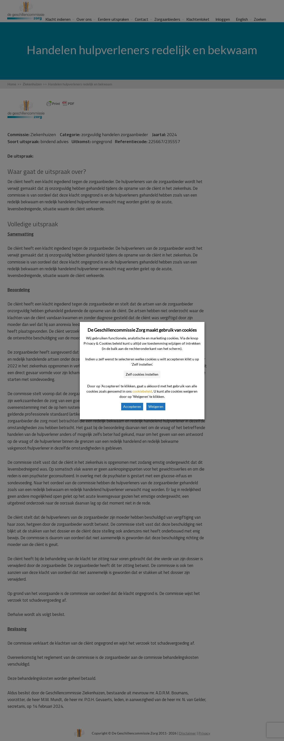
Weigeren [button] (155, 406)
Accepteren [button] (132, 406)
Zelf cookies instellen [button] (142, 374)
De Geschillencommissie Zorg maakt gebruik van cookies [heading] (142, 330)
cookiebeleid (142, 391)
